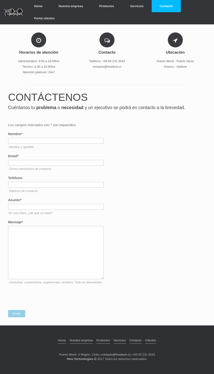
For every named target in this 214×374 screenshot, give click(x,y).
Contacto (166, 6)
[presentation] (43, 298)
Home (38, 6)
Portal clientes (44, 18)
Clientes (150, 340)
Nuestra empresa (71, 6)
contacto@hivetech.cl (115, 354)
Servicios (137, 6)
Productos (106, 6)
